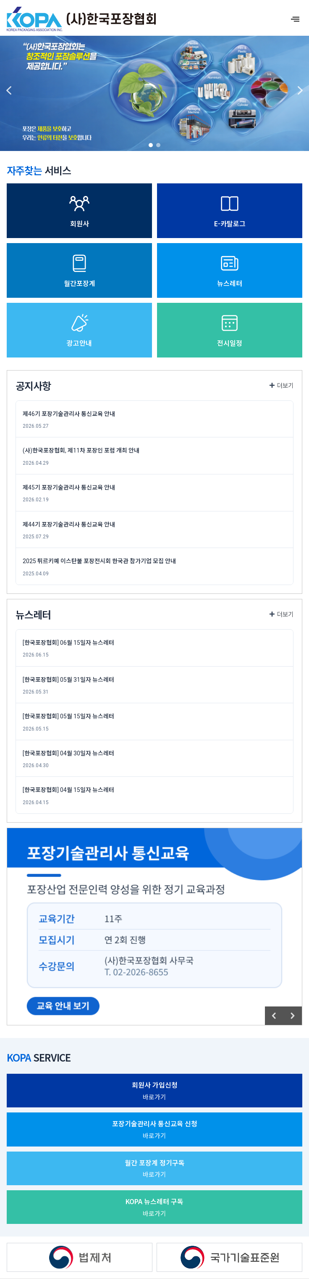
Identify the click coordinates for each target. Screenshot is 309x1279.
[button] (9, 90)
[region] (154, 90)
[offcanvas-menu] (295, 19)
